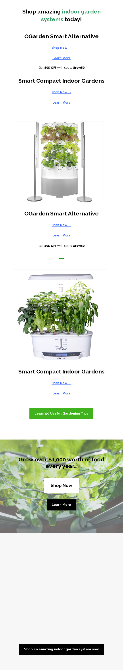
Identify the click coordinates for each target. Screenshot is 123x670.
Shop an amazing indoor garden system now (61, 649)
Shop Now (61, 485)
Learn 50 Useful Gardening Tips (61, 413)
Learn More (61, 505)
